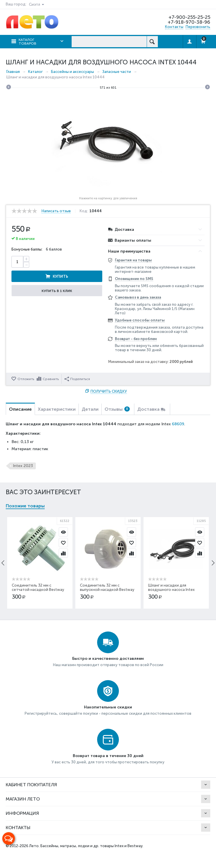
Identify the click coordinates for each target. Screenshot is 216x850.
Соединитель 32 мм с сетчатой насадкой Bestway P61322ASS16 (38, 589)
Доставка (148, 409)
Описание (20, 409)
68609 (178, 424)
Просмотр (63, 532)
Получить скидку (109, 391)
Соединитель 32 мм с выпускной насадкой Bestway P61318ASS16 (107, 589)
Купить (60, 276)
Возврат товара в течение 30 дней (108, 755)
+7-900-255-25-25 (189, 17)
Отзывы (117, 409)
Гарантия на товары (133, 260)
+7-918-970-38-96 (189, 22)
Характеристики (57, 409)
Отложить (25, 379)
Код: (84, 211)
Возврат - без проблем (136, 339)
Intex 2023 (23, 465)
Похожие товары (25, 506)
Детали (90, 409)
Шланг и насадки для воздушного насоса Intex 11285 (171, 589)
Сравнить (51, 379)
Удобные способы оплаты (140, 320)
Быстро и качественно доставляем (108, 658)
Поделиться (77, 379)
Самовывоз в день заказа (138, 297)
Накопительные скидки (108, 707)
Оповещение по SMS (134, 279)
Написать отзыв (56, 211)
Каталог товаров (27, 41)
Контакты (174, 27)
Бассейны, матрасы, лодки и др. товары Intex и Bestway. (91, 846)
